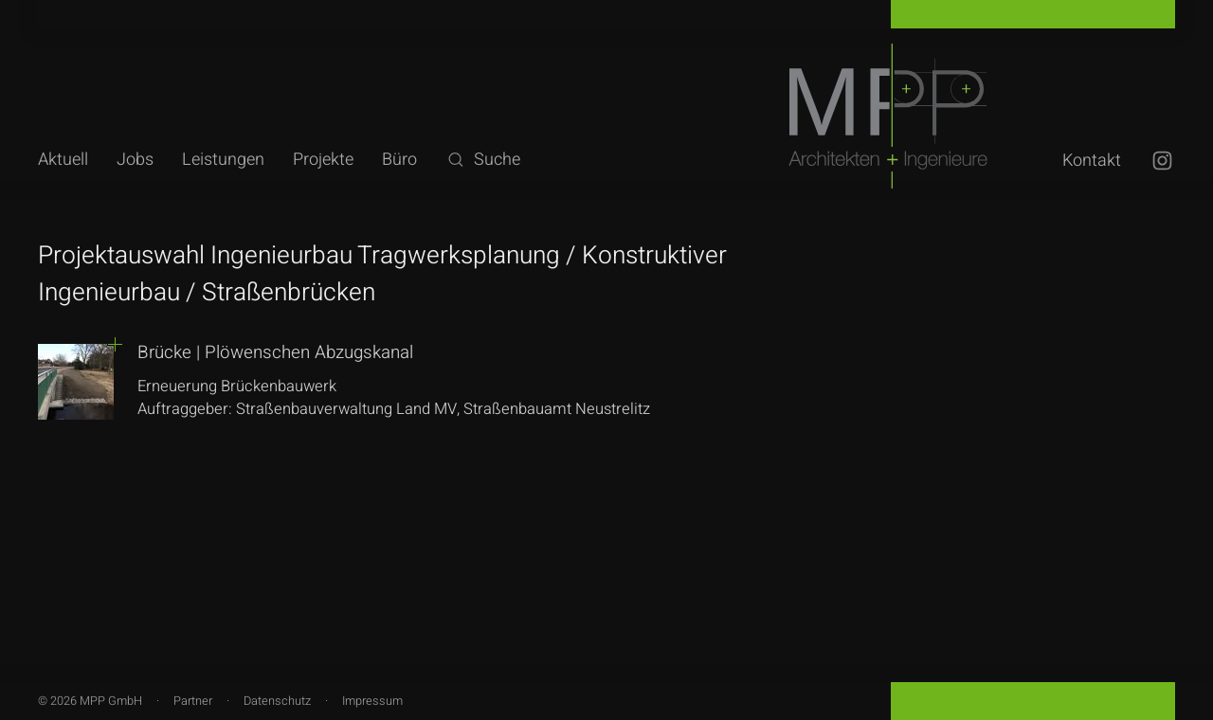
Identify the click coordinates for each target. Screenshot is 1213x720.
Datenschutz (277, 701)
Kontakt (1091, 160)
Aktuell (63, 159)
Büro (399, 159)
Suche (482, 159)
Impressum (372, 701)
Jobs (135, 159)
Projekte (323, 159)
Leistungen (223, 159)
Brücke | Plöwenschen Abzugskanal (275, 352)
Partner (192, 701)
